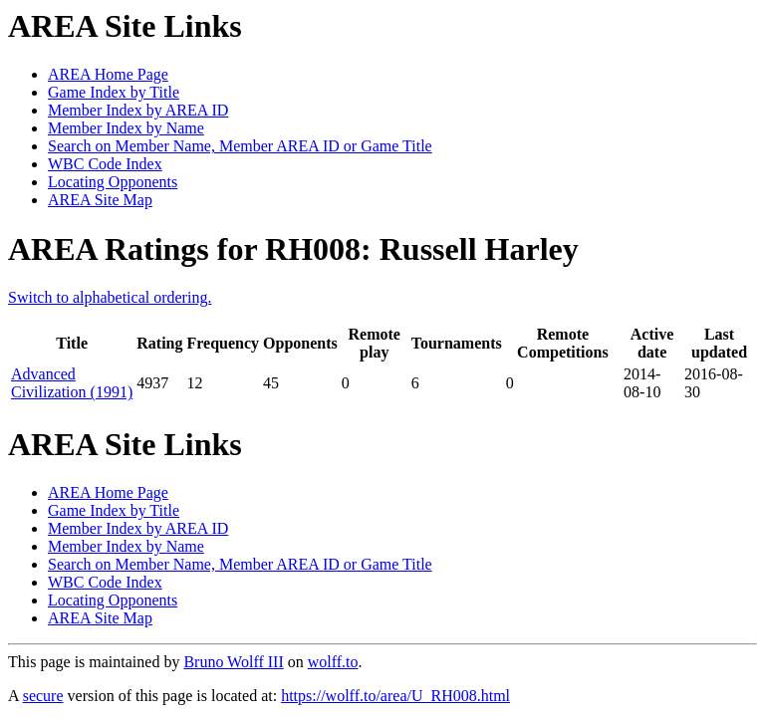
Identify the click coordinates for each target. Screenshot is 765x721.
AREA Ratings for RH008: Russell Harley (293, 249)
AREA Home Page (108, 74)
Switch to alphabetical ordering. (109, 297)
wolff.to (333, 661)
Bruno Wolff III (233, 661)
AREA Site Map (100, 199)
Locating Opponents (112, 181)
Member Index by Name (126, 128)
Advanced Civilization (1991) (71, 382)
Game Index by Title (113, 92)
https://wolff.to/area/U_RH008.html (395, 695)
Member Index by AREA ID (138, 110)
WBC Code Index (105, 163)
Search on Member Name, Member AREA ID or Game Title (240, 145)
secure (43, 695)
